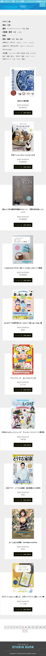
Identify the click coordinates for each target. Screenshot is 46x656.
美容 (13, 39)
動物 (23, 59)
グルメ (19, 59)
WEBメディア (7, 59)
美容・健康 (6, 39)
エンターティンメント (14, 28)
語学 (18, 53)
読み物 (23, 53)
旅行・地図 (6, 56)
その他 (4, 53)
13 (40, 627)
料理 (4, 35)
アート (25, 42)
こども (19, 32)
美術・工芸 (6, 25)
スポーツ (22, 46)
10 (29, 627)
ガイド (27, 56)
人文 (14, 59)
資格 (22, 56)
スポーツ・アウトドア (10, 46)
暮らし (13, 56)
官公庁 (18, 56)
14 (44, 627)
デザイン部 (6, 21)
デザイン (19, 42)
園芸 (27, 28)
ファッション (7, 49)
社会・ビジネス (31, 53)
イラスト (31, 42)
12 (37, 627)
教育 (14, 32)
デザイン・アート (8, 42)
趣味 (4, 28)
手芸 (23, 28)
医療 (21, 39)
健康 (17, 39)
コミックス (12, 53)
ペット (33, 56)
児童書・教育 (7, 32)
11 (33, 627)
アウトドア (30, 46)
